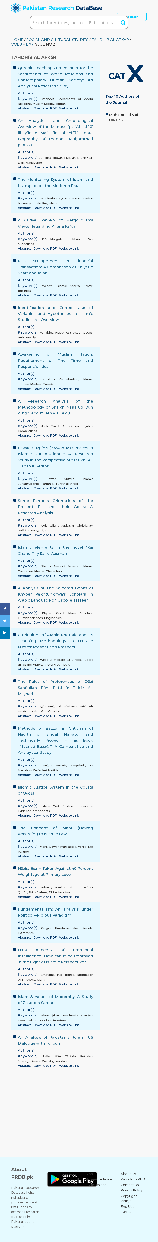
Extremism (26, 933)
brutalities (39, 203)
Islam (53, 203)
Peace (36, 1061)
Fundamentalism (67, 928)
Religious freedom (52, 1020)
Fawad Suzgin (60, 479)
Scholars (86, 613)
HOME (17, 39)
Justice (87, 198)
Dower (54, 846)
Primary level (51, 887)
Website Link (69, 108)
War (45, 1061)
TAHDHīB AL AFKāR (110, 39)
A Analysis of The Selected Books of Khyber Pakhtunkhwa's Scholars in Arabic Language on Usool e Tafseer (55, 594)
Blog (89, 1174)
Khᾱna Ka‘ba (82, 239)
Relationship (27, 337)
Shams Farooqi (53, 566)
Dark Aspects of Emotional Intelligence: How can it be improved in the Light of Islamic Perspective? (55, 956)
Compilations (27, 431)
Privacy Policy (132, 1190)
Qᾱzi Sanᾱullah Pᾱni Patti (58, 706)
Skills (32, 892)
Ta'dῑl (55, 426)
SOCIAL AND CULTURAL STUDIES (57, 39)
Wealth (47, 286)
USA (58, 1056)
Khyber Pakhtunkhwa (59, 613)
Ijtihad (56, 1015)
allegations (26, 244)
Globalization (68, 379)
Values (42, 892)
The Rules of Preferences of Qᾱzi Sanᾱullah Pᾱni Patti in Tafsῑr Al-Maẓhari (55, 687)
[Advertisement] (126, 151)
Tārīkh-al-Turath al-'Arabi (59, 484)
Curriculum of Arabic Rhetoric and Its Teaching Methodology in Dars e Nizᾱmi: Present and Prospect (55, 641)
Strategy (24, 1061)
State (76, 198)
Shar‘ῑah (87, 1015)
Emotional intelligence (58, 974)
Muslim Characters (48, 571)
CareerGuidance (98, 1179)
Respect (48, 99)
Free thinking (27, 1020)
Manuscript (33, 162)
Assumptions (83, 332)
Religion (46, 928)
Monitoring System (55, 198)
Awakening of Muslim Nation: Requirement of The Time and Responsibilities (55, 360)
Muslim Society (43, 103)
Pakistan (86, 1056)
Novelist (74, 566)
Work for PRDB (133, 1179)
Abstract (25, 108)
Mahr (43, 846)
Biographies (53, 618)
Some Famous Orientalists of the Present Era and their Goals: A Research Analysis (55, 506)
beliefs (88, 928)
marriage (67, 846)
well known (26, 530)
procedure (84, 806)
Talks (47, 1056)
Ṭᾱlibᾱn (70, 1056)
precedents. (41, 811)
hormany (24, 203)
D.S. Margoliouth (55, 239)
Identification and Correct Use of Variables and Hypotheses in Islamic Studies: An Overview (55, 313)
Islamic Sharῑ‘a (68, 286)
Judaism (67, 525)
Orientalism (49, 525)
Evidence (24, 811)
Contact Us (130, 1185)
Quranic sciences (30, 618)
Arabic (37, 664)
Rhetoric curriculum (58, 664)
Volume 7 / (22, 44)
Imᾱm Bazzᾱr (54, 765)
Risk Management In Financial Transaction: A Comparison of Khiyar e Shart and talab (55, 267)
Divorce (81, 846)
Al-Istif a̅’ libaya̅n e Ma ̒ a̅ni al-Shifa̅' (64, 157)
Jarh (44, 426)
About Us (128, 1174)
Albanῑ (67, 426)
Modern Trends (42, 384)
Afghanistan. (58, 1061)
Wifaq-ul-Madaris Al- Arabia (61, 659)
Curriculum (72, 887)
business (24, 291)
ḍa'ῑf (78, 426)
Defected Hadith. (45, 770)
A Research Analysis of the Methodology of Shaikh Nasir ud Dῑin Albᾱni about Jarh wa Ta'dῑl (55, 407)
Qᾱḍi (56, 806)
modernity (70, 1015)
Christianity (85, 525)
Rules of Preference (45, 711)
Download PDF (45, 108)
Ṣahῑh (88, 426)
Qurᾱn (41, 530)
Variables (46, 332)
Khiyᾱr (88, 286)
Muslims (49, 379)
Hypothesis (63, 332)
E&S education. (59, 892)
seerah (61, 103)
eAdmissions (95, 1185)
